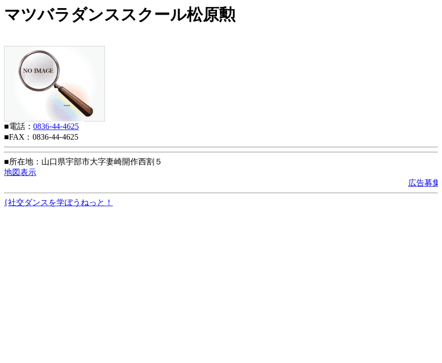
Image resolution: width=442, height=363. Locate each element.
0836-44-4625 (56, 126)
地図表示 (20, 172)
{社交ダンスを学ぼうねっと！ (58, 202)
